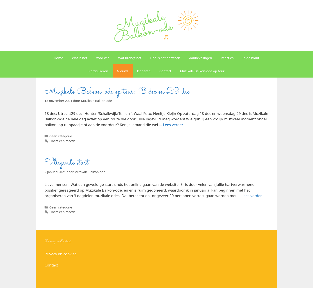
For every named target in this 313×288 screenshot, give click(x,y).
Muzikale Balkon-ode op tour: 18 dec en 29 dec (117, 91)
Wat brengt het (129, 58)
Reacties (227, 58)
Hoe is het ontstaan (165, 58)
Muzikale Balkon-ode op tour (202, 71)
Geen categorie (60, 136)
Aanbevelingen (200, 58)
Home (58, 58)
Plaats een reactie (62, 141)
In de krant (250, 58)
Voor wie (102, 58)
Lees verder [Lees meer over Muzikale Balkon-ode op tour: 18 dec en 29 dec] (173, 124)
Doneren (144, 71)
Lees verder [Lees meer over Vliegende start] (251, 195)
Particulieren (98, 71)
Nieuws (122, 71)
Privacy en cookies (61, 253)
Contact (165, 71)
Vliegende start (67, 162)
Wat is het (79, 58)
